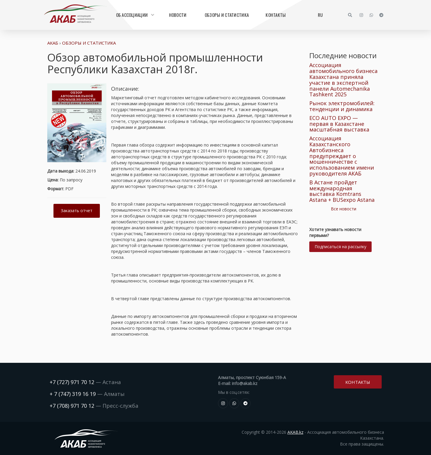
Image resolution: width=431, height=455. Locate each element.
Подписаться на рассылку (340, 246)
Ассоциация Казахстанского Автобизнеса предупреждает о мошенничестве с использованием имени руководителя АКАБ (341, 156)
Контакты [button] (357, 381)
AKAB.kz (295, 432)
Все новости (343, 209)
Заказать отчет (76, 210)
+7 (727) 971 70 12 (72, 382)
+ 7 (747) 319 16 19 (73, 393)
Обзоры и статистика (227, 15)
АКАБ (52, 43)
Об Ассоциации (134, 15)
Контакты (276, 15)
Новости (178, 15)
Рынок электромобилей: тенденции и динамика (342, 106)
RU (320, 15)
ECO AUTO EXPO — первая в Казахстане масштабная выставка (339, 123)
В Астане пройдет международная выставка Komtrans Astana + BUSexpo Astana (342, 191)
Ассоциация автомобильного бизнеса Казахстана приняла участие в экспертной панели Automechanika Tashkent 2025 (343, 79)
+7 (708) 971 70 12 (72, 405)
